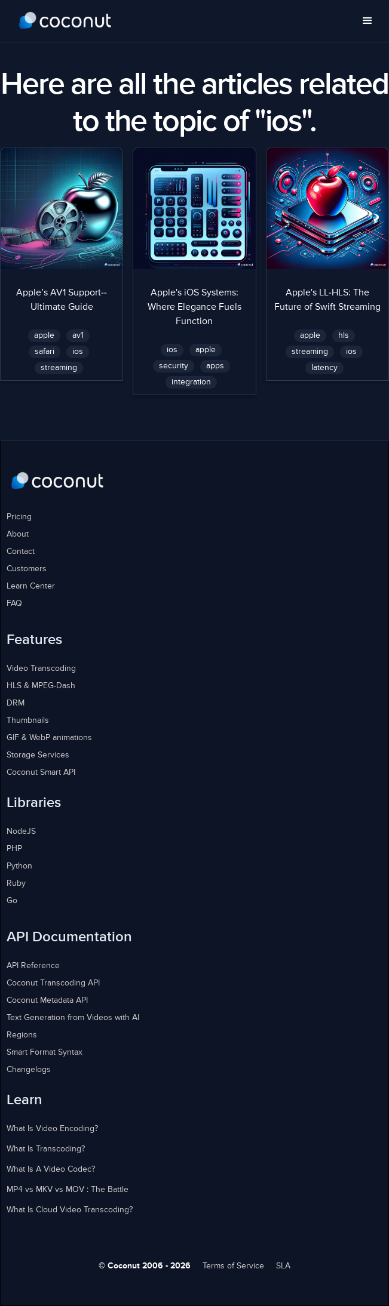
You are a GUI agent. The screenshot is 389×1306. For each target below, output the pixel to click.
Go (12, 901)
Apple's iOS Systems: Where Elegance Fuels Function (194, 307)
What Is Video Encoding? (52, 1129)
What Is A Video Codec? (51, 1169)
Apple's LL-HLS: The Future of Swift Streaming (327, 300)
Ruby (16, 883)
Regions (22, 1035)
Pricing (19, 517)
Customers (27, 569)
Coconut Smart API (41, 772)
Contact (21, 551)
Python (19, 866)
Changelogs (29, 1069)
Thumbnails (28, 720)
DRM (15, 703)
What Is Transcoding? (46, 1149)
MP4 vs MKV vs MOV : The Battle (67, 1189)
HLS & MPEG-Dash (41, 686)
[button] (367, 21)
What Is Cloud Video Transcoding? (70, 1210)
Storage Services (38, 755)
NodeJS (21, 831)
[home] (65, 21)
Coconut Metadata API (47, 1000)
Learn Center (31, 586)
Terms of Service (233, 1266)
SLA (283, 1266)
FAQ (14, 603)
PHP (14, 849)
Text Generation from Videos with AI (73, 1018)
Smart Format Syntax (44, 1052)
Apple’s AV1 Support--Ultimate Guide (61, 300)
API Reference (33, 966)
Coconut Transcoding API (53, 983)
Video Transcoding (41, 668)
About (18, 534)
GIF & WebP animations (49, 738)
